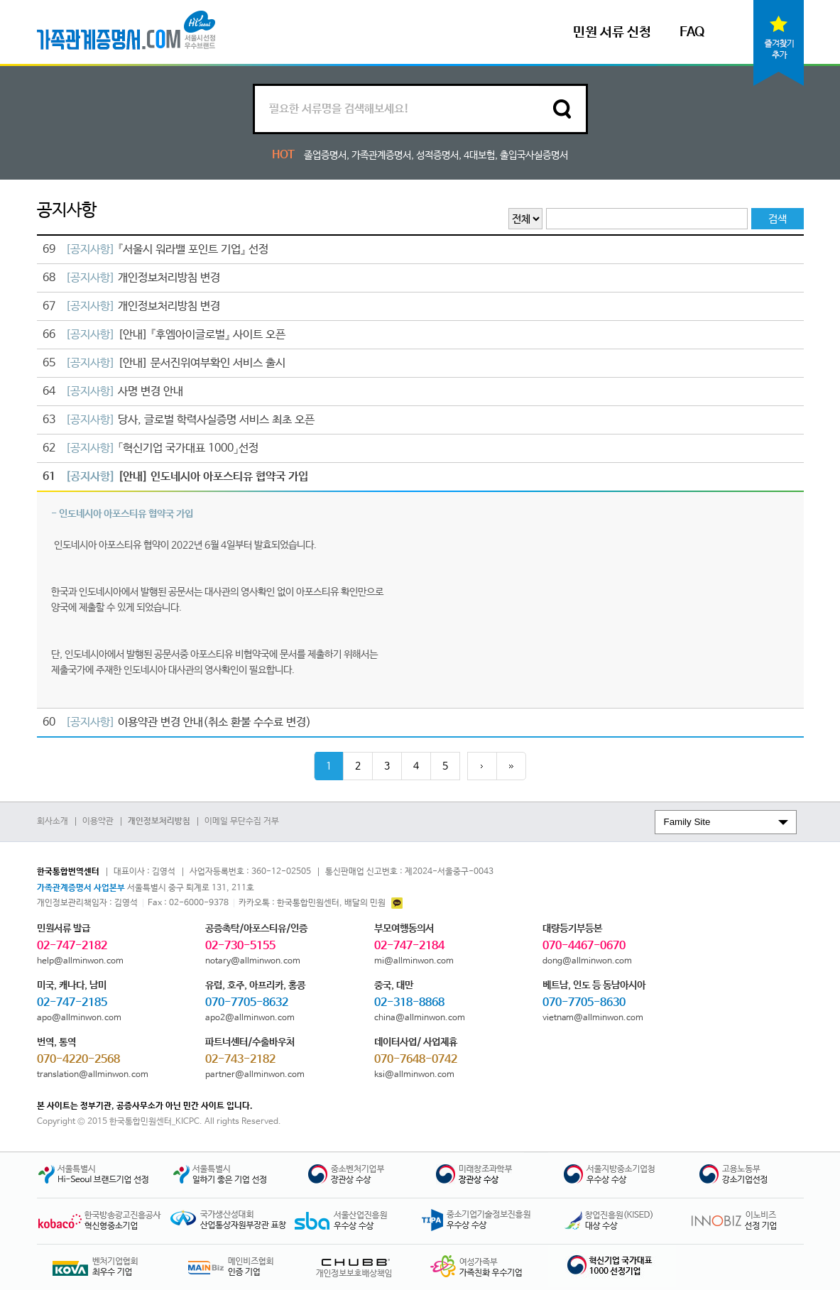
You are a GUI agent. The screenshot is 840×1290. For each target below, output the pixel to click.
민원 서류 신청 (612, 32)
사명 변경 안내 (113, 391)
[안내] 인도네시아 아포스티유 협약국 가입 (176, 476)
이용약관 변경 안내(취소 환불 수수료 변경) (177, 722)
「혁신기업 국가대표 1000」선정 (151, 448)
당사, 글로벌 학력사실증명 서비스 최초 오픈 (179, 420)
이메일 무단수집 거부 (241, 821)
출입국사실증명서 (534, 155)
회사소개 (52, 821)
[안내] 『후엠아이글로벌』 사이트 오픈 (164, 334)
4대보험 (479, 155)
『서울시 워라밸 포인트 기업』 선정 (156, 249)
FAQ (692, 32)
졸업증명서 (325, 155)
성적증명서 (437, 155)
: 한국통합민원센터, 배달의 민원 (321, 903)
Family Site (687, 821)
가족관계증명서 (381, 155)
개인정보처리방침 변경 (132, 278)
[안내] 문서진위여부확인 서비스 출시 (164, 363)
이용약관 (98, 821)
